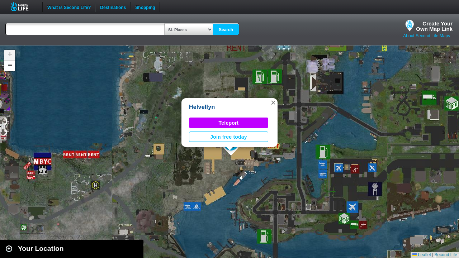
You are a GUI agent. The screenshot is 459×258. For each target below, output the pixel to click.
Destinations (113, 7)
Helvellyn (202, 107)
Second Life (23, 6)
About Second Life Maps (426, 35)
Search (226, 29)
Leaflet (421, 254)
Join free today (228, 137)
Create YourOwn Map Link (434, 26)
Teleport (229, 123)
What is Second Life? (69, 7)
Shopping (145, 7)
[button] (273, 102)
